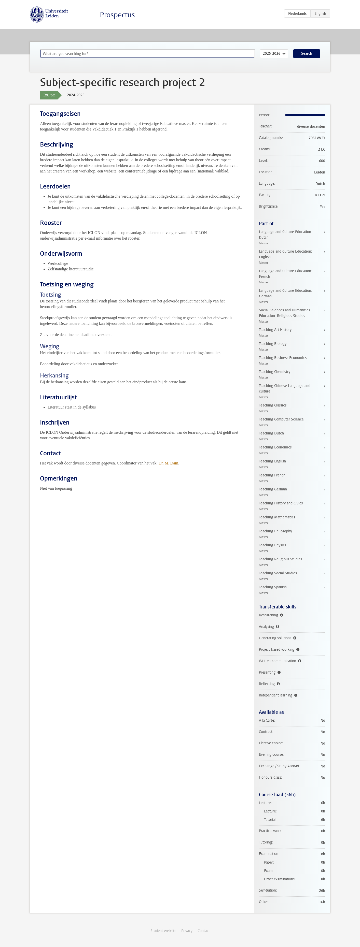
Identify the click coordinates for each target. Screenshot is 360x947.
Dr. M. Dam (168, 463)
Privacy (186, 930)
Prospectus (117, 15)
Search (306, 53)
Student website (163, 930)
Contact (204, 930)
